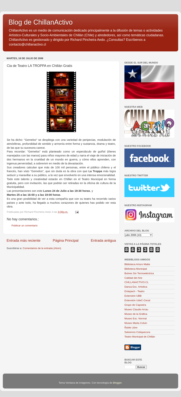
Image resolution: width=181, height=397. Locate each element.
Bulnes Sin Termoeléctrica (139, 273)
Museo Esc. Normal (135, 318)
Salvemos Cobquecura (137, 332)
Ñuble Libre (130, 327)
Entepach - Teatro (134, 291)
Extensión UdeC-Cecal (137, 300)
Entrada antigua (103, 240)
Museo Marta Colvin (135, 323)
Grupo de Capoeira (135, 304)
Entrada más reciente (24, 240)
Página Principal (66, 240)
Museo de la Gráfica (135, 314)
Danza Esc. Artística (135, 286)
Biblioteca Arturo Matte (137, 264)
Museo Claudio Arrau (136, 309)
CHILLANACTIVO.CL (136, 282)
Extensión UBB (133, 295)
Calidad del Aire (133, 277)
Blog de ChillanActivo (40, 22)
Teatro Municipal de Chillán (139, 336)
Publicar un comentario (25, 225)
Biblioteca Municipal (135, 268)
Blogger (117, 382)
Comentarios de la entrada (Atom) (42, 248)
